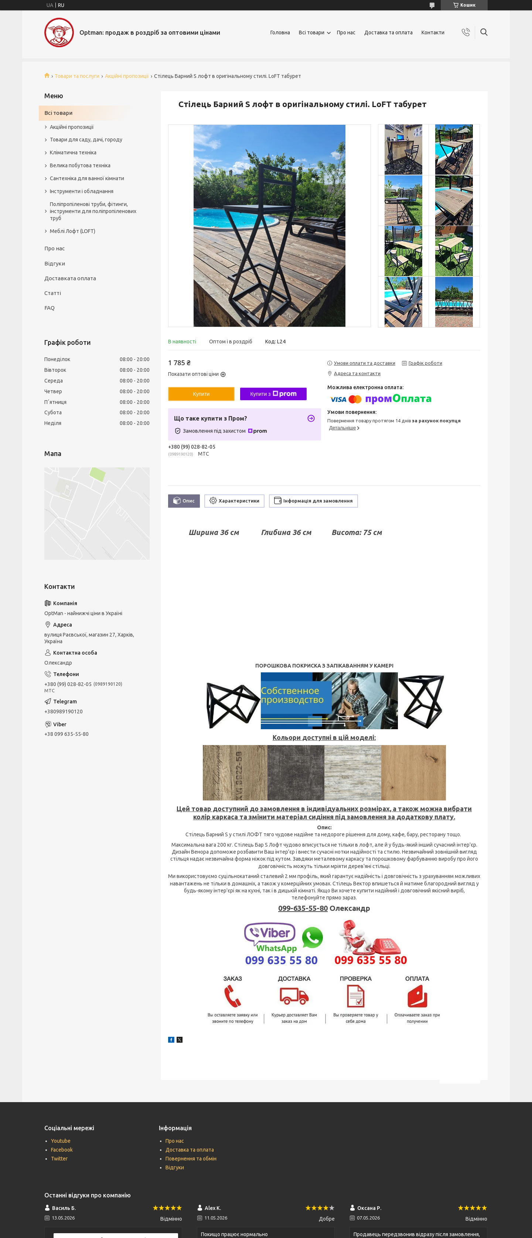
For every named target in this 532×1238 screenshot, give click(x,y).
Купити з (273, 394)
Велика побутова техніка (80, 165)
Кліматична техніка (73, 152)
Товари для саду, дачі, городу (86, 140)
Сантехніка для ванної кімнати (87, 178)
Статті (52, 293)
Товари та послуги (77, 76)
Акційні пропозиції (127, 76)
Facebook (62, 1150)
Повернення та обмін (191, 1159)
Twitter (59, 1159)
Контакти (433, 32)
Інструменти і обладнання (81, 191)
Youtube (61, 1141)
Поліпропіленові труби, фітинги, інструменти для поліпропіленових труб (93, 211)
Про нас (346, 32)
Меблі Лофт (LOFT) (72, 231)
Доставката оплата (70, 278)
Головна (280, 32)
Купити (201, 394)
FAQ (49, 308)
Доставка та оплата (388, 32)
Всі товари (311, 32)
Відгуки (54, 263)
